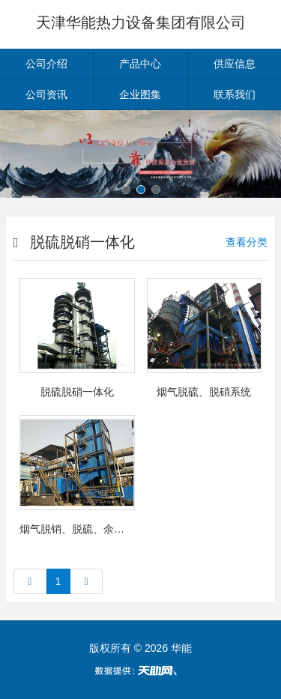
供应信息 (235, 64)
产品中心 (140, 64)
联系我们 (235, 94)
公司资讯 (46, 94)
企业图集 (140, 94)
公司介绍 (46, 64)
